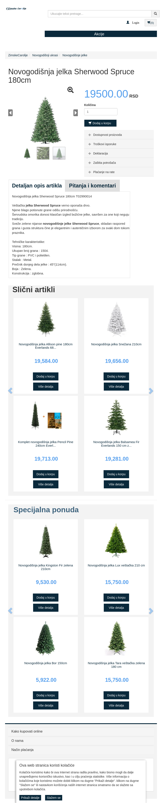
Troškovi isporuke (101, 144)
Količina (90, 105)
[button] (133, 22)
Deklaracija (97, 153)
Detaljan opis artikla (37, 186)
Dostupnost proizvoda (104, 134)
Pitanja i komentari (92, 186)
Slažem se (54, 797)
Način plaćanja (22, 750)
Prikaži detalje (30, 797)
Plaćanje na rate (101, 172)
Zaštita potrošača (101, 162)
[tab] (119, 134)
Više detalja (45, 386)
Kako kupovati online (27, 731)
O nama (17, 740)
